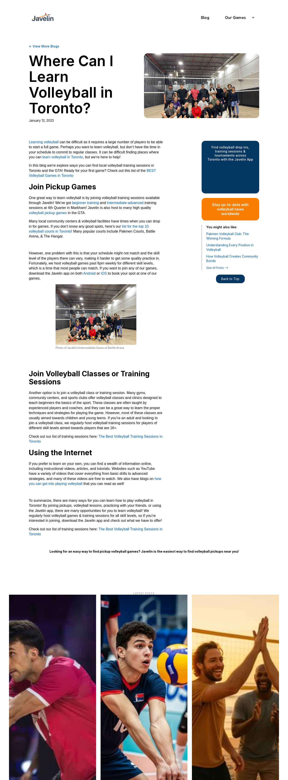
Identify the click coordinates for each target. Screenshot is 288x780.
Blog (205, 17)
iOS (104, 273)
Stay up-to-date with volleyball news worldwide (230, 209)
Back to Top (230, 279)
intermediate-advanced (125, 203)
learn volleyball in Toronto (62, 157)
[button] (237, 17)
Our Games (235, 17)
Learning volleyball (44, 142)
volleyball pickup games (48, 213)
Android (89, 273)
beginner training (85, 203)
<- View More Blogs (44, 46)
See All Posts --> (217, 267)
